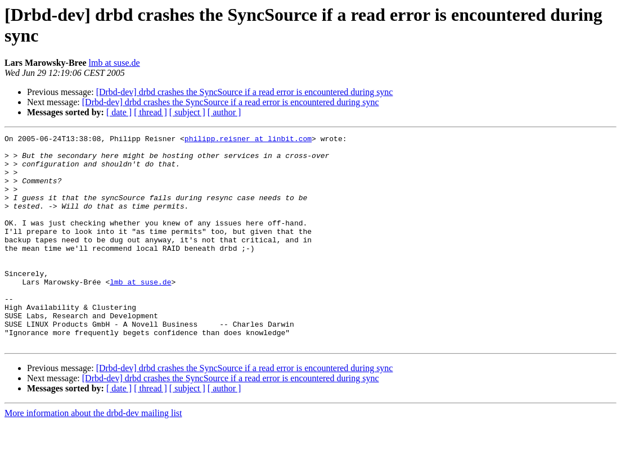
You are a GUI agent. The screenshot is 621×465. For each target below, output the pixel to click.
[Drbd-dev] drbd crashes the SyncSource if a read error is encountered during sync (244, 92)
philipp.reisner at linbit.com (248, 140)
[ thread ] (150, 112)
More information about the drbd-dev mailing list (93, 455)
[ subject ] (187, 112)
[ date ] (119, 112)
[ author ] (224, 112)
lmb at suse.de (114, 62)
